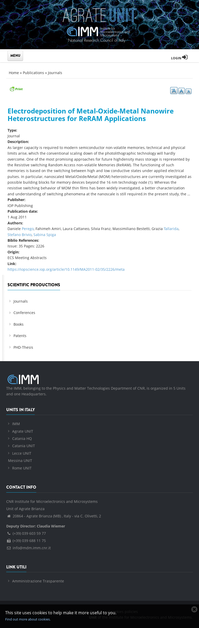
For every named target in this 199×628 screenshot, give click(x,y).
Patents (19, 335)
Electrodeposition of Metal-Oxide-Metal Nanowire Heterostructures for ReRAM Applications (91, 114)
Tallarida (171, 228)
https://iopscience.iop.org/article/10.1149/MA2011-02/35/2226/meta (66, 269)
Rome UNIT (22, 468)
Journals (55, 72)
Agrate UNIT (22, 431)
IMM (16, 423)
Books (18, 324)
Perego (28, 228)
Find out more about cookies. (28, 619)
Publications (33, 72)
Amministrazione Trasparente (38, 581)
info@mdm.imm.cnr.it (28, 547)
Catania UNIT (23, 445)
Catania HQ (22, 438)
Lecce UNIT (21, 453)
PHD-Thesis (23, 347)
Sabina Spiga (44, 234)
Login (179, 58)
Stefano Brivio (20, 234)
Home (14, 72)
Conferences (24, 312)
